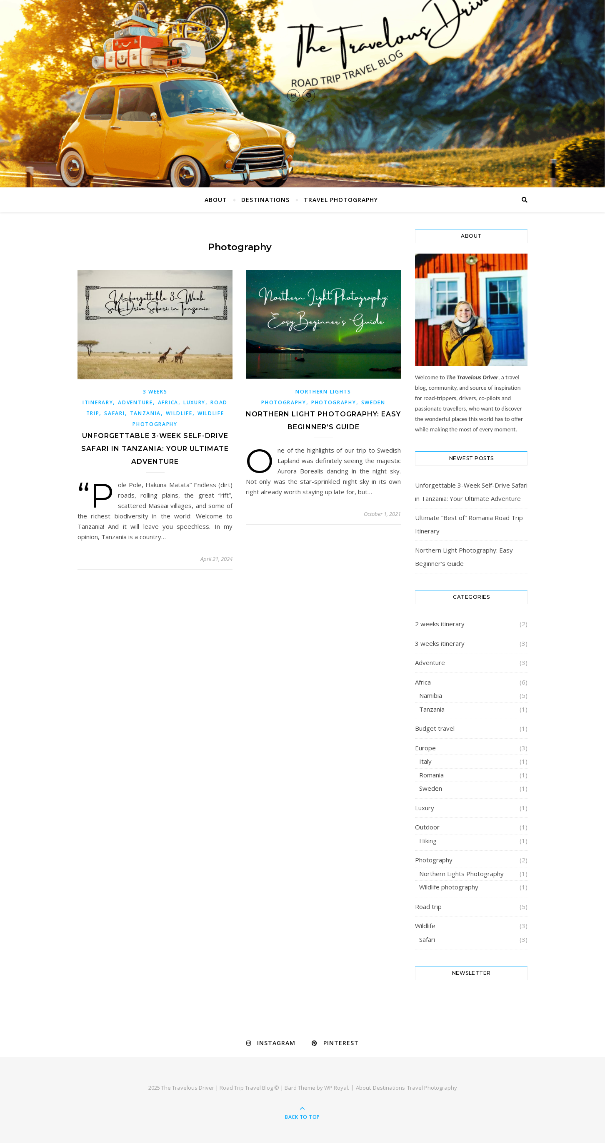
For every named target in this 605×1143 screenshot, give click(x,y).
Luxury (194, 402)
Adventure (135, 402)
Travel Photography (341, 200)
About (216, 200)
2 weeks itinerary (440, 624)
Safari (114, 413)
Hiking (428, 841)
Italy (425, 761)
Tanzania (145, 413)
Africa (168, 402)
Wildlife (179, 413)
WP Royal (336, 1087)
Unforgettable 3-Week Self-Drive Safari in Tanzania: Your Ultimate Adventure (155, 449)
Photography (333, 402)
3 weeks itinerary (440, 643)
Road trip (428, 906)
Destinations (265, 200)
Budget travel (435, 728)
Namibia (430, 695)
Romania (431, 775)
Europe (425, 748)
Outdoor (427, 827)
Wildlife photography (448, 887)
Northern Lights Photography (461, 873)
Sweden (373, 402)
